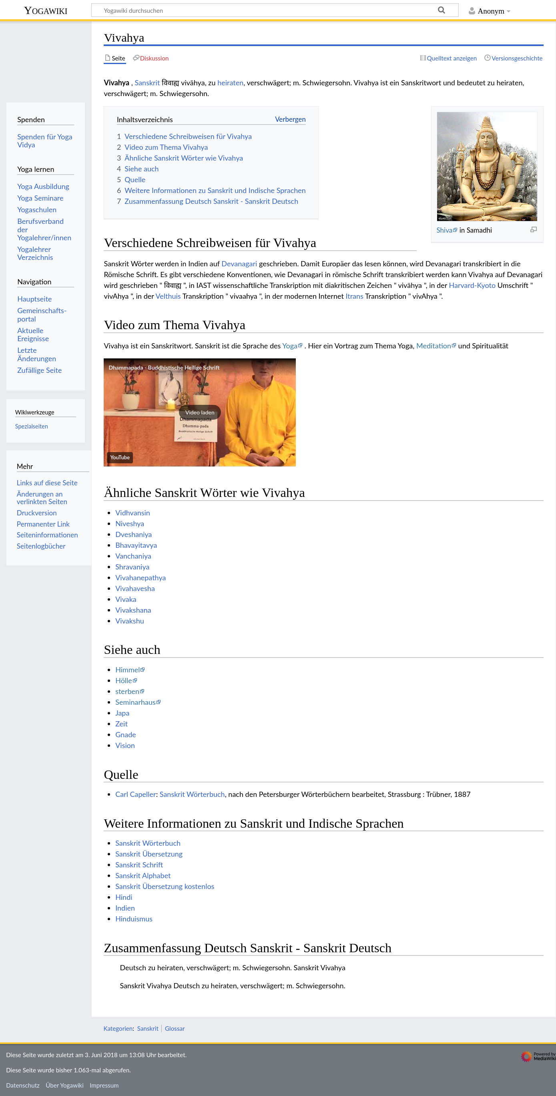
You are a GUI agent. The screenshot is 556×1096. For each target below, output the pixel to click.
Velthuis (168, 296)
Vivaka (125, 599)
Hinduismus (134, 918)
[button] (200, 412)
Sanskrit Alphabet (143, 875)
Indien (125, 907)
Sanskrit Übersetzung (149, 853)
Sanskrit (147, 82)
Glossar (175, 1028)
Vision (125, 745)
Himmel (127, 669)
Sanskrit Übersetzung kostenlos (164, 886)
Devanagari (239, 263)
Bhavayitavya (136, 545)
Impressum (104, 1085)
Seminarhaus (135, 702)
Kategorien (117, 1028)
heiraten (230, 82)
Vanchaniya (133, 555)
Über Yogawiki (65, 1085)
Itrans (354, 296)
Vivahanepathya (140, 577)
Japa (122, 712)
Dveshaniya (133, 534)
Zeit (121, 723)
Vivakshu (129, 620)
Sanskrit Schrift (139, 864)
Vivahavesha (135, 588)
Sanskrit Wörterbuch (192, 794)
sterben (127, 691)
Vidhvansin (132, 512)
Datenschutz (23, 1085)
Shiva (444, 230)
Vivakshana (133, 609)
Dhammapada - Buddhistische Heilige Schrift (163, 367)
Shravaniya (132, 566)
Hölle (123, 680)
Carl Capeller (135, 794)
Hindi (123, 897)
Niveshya (129, 523)
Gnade (125, 734)
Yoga (289, 345)
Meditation (433, 345)
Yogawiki (46, 10)
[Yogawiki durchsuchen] (275, 10)
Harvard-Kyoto (472, 285)
